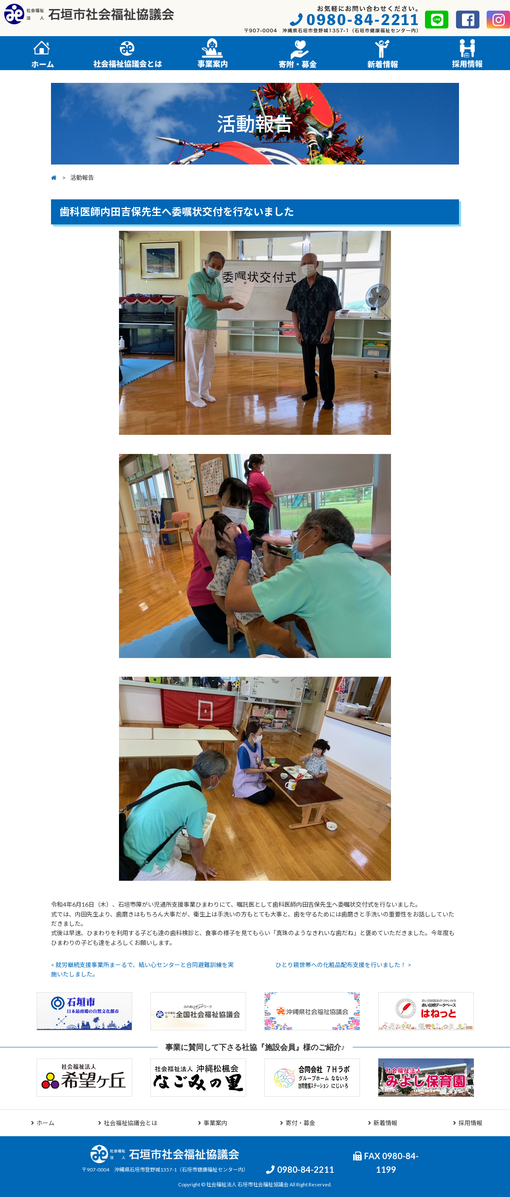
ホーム (42, 1122)
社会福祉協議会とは (127, 1122)
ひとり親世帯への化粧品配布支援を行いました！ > (343, 964)
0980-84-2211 (300, 1169)
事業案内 (212, 1122)
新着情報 (382, 1122)
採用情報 (467, 1122)
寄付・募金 (297, 1122)
